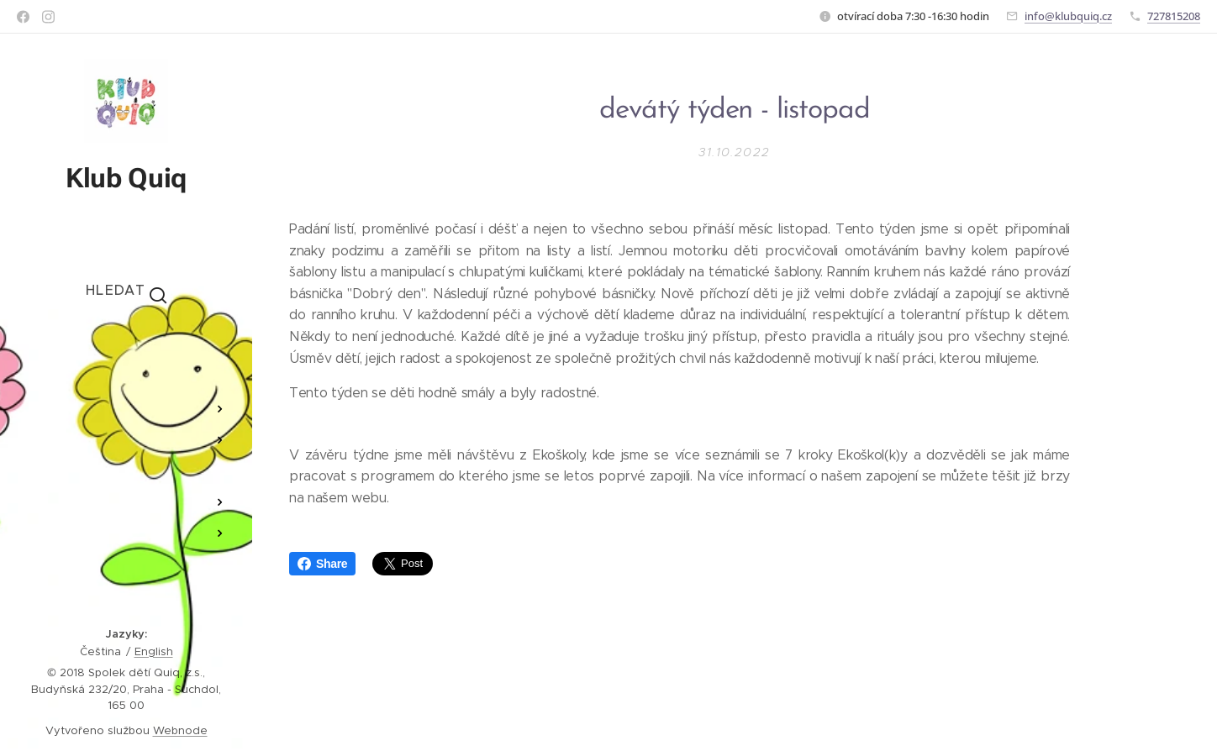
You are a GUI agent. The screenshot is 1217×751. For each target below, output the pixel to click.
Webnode (180, 730)
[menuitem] (126, 359)
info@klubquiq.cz (1068, 16)
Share (322, 563)
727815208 (1173, 16)
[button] (126, 290)
